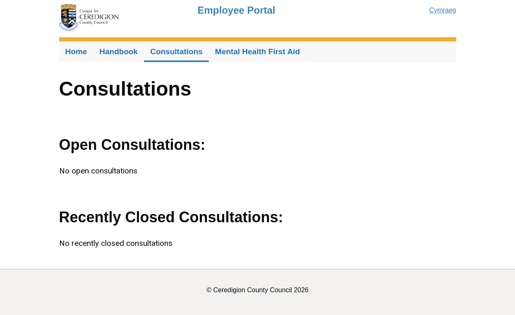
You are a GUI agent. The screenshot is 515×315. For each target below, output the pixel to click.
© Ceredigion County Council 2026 (257, 289)
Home (76, 51)
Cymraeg (442, 10)
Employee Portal (236, 10)
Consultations (176, 51)
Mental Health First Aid (257, 51)
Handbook (118, 51)
